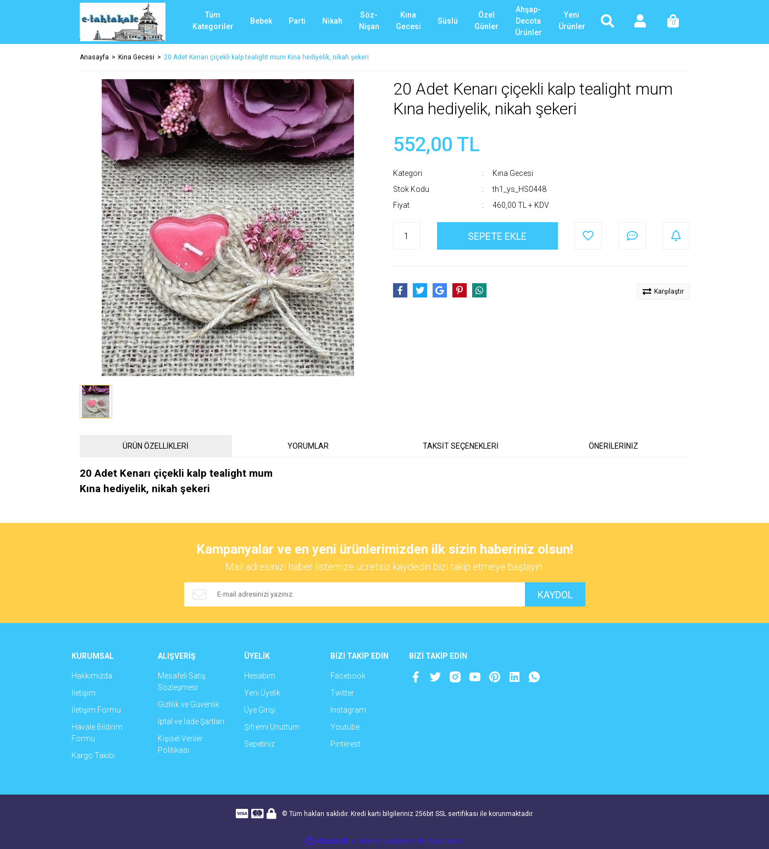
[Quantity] (407, 236)
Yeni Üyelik (262, 692)
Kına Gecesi (513, 173)
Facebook (348, 675)
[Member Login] (640, 22)
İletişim (83, 692)
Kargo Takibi (93, 755)
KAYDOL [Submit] (555, 594)
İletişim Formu (96, 709)
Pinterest (345, 744)
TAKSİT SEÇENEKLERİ (461, 446)
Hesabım (259, 675)
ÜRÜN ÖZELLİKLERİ (156, 446)
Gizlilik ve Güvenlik (188, 704)
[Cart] (673, 22)
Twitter (342, 692)
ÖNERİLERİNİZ (613, 446)
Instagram (348, 709)
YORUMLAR (308, 446)
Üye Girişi (259, 709)
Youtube (344, 727)
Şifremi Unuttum (272, 727)
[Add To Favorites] (588, 236)
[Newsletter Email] (354, 594)
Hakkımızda (91, 675)
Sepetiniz (259, 744)
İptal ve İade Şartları (191, 721)
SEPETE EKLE (497, 236)
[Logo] (123, 22)
